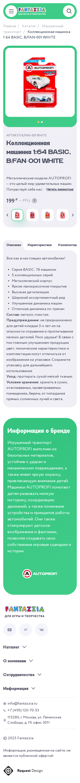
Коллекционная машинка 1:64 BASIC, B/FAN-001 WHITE (36, 34)
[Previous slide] (7, 215)
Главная (9, 26)
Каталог (29, 26)
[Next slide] (73, 215)
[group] (17, 215)
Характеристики (40, 245)
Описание (13, 245)
